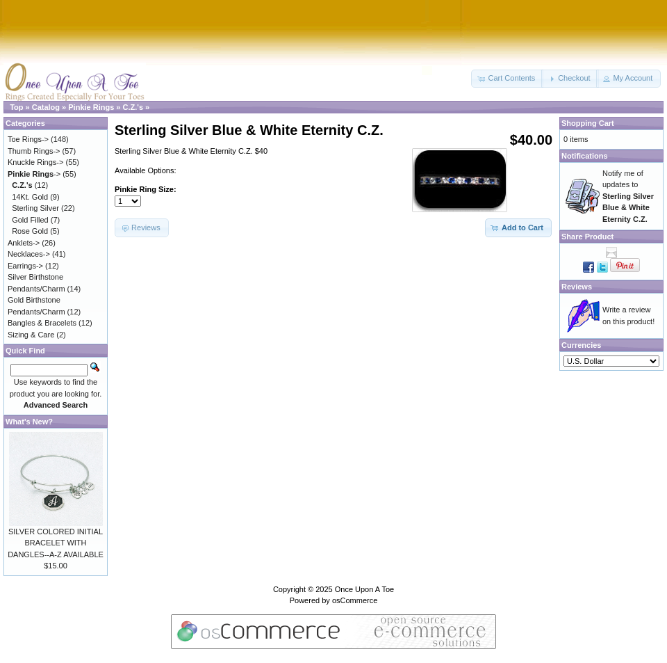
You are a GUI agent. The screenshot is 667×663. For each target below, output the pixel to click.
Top (16, 107)
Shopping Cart (587, 123)
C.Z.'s (133, 107)
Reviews (576, 286)
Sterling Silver (35, 208)
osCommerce (354, 600)
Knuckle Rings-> (35, 162)
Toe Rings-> (28, 139)
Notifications (584, 156)
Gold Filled (30, 220)
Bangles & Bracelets (42, 323)
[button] (507, 79)
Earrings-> (25, 266)
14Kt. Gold (30, 197)
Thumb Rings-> (34, 151)
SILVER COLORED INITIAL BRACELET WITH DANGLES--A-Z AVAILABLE (56, 543)
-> (34, 174)
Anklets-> (24, 243)
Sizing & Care (31, 334)
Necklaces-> (29, 254)
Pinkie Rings (91, 107)
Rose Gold (30, 231)
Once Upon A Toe (364, 589)
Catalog (46, 107)
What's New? (29, 421)
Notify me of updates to (628, 196)
